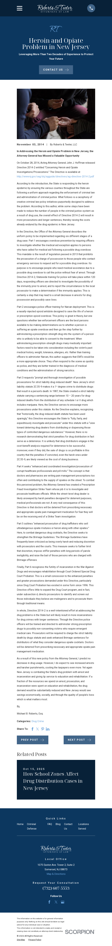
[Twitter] (56, 902)
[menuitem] (21, 939)
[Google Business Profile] (62, 902)
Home (20, 824)
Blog (58, 824)
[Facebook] (49, 902)
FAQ (49, 824)
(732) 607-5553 (56, 888)
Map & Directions (56, 873)
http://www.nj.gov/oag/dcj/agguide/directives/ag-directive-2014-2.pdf (55, 176)
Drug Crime (38, 721)
